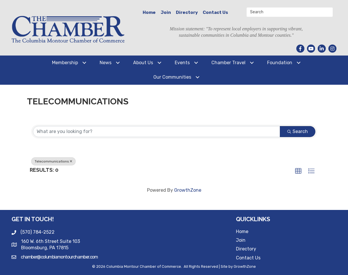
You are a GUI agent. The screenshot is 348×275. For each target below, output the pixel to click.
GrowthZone (187, 190)
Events (182, 62)
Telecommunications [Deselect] (53, 161)
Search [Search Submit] (297, 131)
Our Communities (172, 77)
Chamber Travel (228, 62)
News (105, 62)
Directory (187, 12)
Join (166, 12)
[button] (298, 171)
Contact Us (215, 12)
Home (149, 12)
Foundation (279, 62)
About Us (143, 62)
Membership (65, 62)
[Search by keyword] (156, 131)
